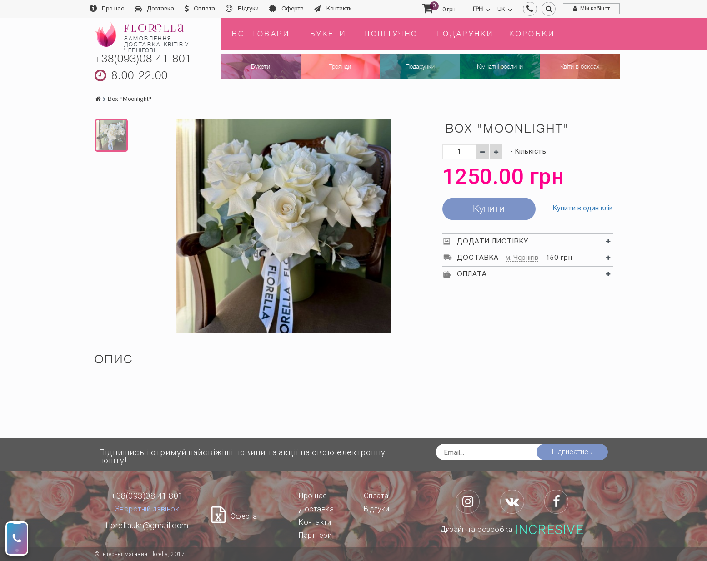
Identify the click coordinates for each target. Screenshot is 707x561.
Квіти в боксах (579, 66)
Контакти (339, 9)
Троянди (340, 66)
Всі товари (261, 34)
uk (501, 9)
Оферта (292, 9)
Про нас (113, 9)
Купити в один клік (583, 208)
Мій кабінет (595, 8)
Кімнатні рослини (500, 66)
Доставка (160, 9)
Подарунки (465, 34)
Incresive (549, 529)
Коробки (532, 34)
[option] (111, 135)
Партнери (315, 535)
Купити (489, 208)
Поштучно (391, 34)
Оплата (204, 9)
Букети (328, 34)
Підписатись (572, 451)
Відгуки (248, 9)
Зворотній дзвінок (147, 509)
